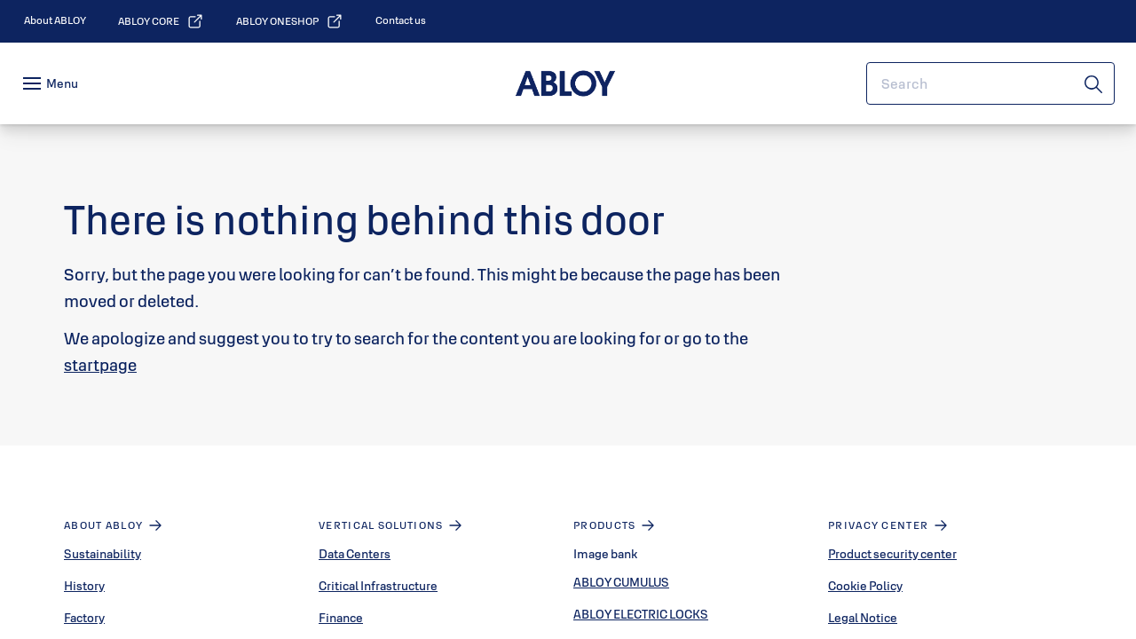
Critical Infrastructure (378, 586)
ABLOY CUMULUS (621, 582)
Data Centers (354, 554)
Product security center (892, 554)
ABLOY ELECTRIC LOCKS (640, 614)
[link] (55, 20)
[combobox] (990, 83)
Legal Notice (862, 618)
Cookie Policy (865, 586)
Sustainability (102, 554)
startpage (100, 364)
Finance (341, 618)
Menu (62, 83)
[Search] (1094, 83)
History (84, 586)
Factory (84, 618)
